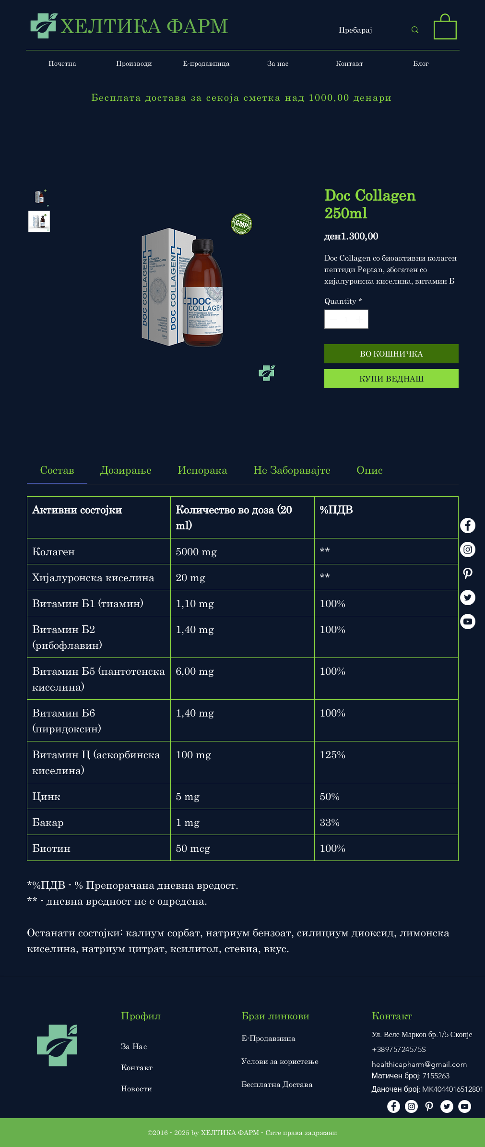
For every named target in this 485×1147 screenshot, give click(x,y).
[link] (57, 469)
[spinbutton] (346, 319)
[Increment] (360, 319)
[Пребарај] (365, 30)
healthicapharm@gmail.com (419, 1064)
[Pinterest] (467, 573)
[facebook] (467, 525)
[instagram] (467, 549)
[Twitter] (467, 597)
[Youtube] (467, 621)
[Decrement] (332, 319)
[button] (445, 25)
